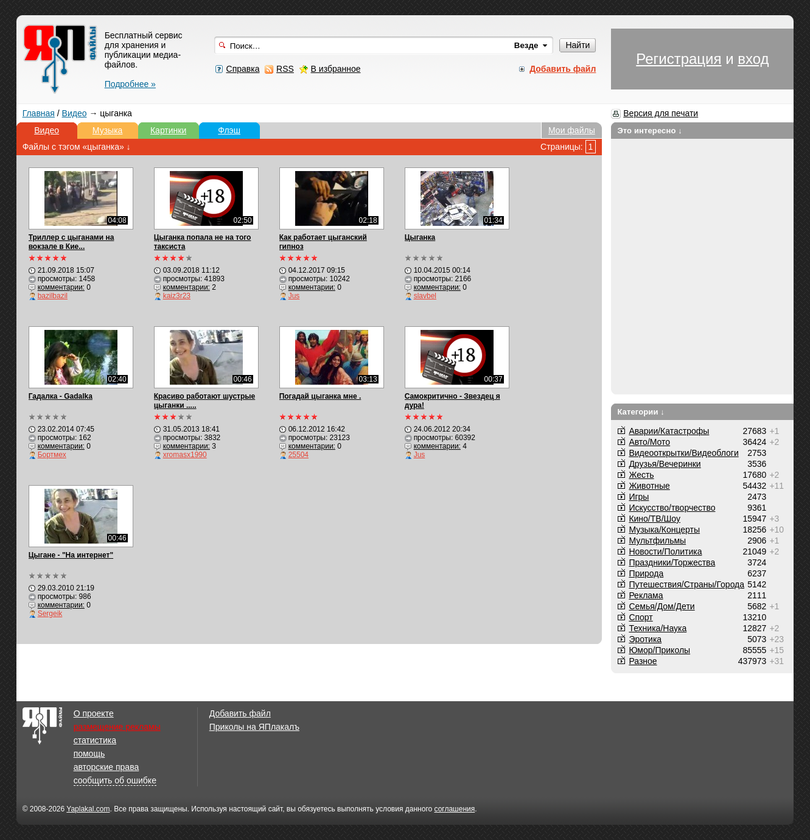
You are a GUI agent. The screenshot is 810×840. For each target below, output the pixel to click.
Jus (294, 296)
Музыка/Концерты (664, 529)
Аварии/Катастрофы (669, 431)
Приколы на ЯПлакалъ (254, 727)
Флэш (229, 130)
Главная (39, 113)
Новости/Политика (665, 551)
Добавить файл (240, 713)
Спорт (640, 617)
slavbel (425, 296)
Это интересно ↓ (649, 130)
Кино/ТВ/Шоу (654, 518)
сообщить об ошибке (115, 780)
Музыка (108, 130)
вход (753, 59)
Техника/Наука (657, 628)
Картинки (168, 130)
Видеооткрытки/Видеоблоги (683, 453)
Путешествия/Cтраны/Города (686, 584)
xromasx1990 (185, 454)
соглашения (455, 809)
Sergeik (50, 613)
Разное (643, 661)
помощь (89, 753)
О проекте (94, 713)
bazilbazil (53, 296)
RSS (285, 69)
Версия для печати (660, 113)
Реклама (646, 595)
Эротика (645, 639)
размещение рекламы (117, 727)
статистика (95, 740)
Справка (243, 69)
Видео (74, 113)
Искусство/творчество (672, 508)
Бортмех (52, 454)
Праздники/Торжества (672, 562)
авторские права (106, 767)
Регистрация (678, 59)
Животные (649, 486)
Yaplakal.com (88, 809)
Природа (646, 573)
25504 (298, 454)
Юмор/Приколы (659, 650)
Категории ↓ (641, 411)
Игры (639, 497)
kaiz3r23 (176, 296)
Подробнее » (130, 84)
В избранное (336, 69)
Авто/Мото (649, 442)
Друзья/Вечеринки (664, 464)
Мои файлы (571, 130)
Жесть (641, 475)
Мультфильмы (657, 540)
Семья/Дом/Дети (661, 606)
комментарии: (61, 287)
